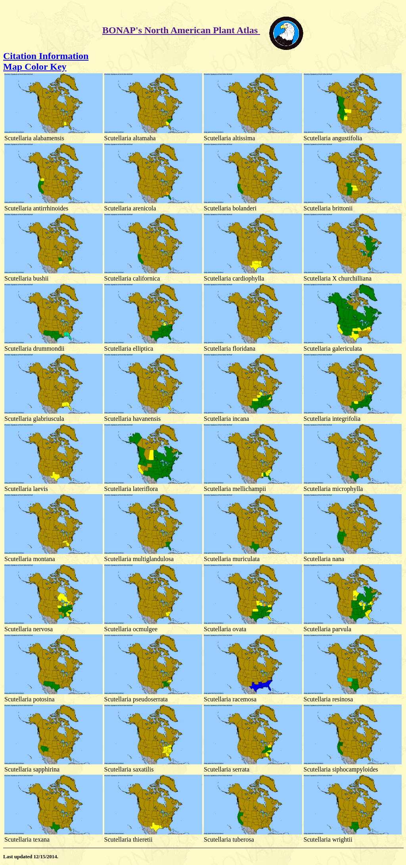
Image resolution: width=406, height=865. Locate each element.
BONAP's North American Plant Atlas (181, 30)
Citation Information (45, 56)
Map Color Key (35, 66)
